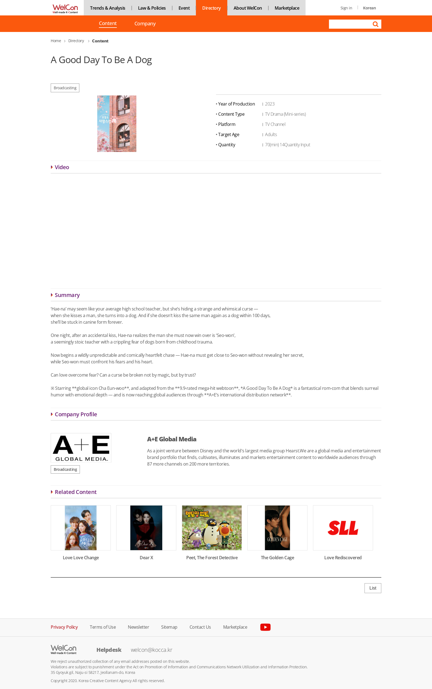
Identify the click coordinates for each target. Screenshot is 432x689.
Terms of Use (103, 626)
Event (184, 8)
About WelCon (248, 8)
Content (108, 23)
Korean (369, 7)
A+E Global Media (171, 439)
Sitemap (169, 626)
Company (145, 23)
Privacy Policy (64, 626)
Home (56, 40)
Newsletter (138, 626)
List (372, 588)
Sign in (346, 7)
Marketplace (287, 8)
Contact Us (200, 626)
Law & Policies (152, 8)
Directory (211, 8)
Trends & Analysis (107, 8)
